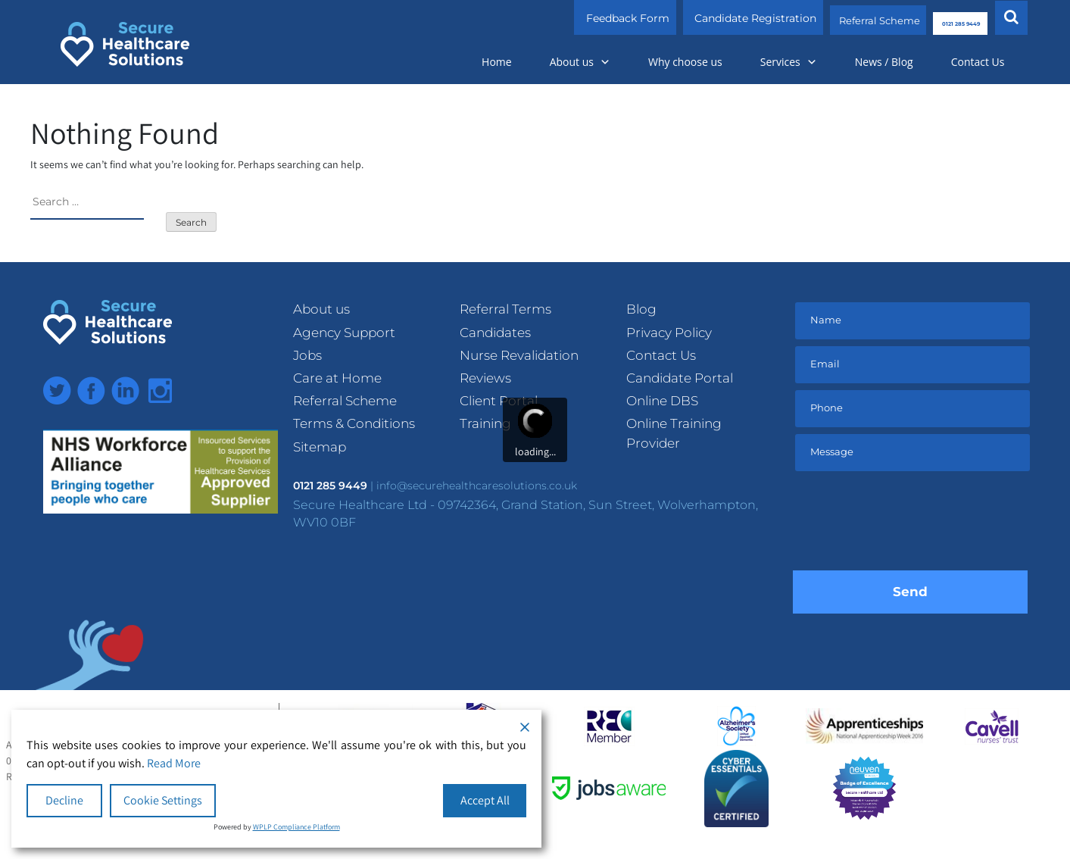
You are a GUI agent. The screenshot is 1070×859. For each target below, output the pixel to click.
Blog (641, 309)
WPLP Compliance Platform (296, 827)
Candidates (495, 332)
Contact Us (978, 62)
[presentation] (910, 524)
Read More (174, 763)
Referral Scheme (831, 18)
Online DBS (662, 400)
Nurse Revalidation (519, 355)
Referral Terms (505, 309)
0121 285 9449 (939, 18)
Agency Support (344, 332)
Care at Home (337, 378)
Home (497, 62)
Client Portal (499, 400)
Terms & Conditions (354, 423)
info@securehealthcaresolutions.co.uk (476, 485)
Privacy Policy (669, 332)
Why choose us (685, 62)
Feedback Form (574, 18)
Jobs (307, 355)
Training (485, 423)
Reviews (485, 378)
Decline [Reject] (64, 800)
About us (580, 62)
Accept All (485, 800)
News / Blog (884, 62)
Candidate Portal (679, 378)
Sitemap (319, 446)
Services (788, 62)
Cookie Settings (162, 800)
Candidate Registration (702, 18)
